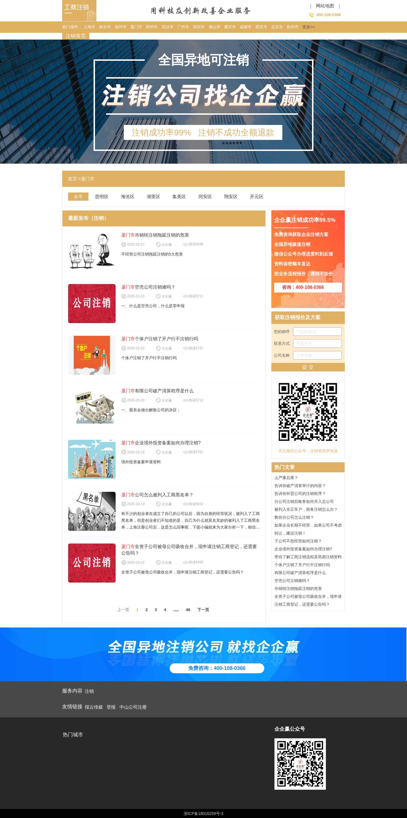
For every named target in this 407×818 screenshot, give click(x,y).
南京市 (105, 27)
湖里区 (153, 196)
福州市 (121, 27)
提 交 (308, 367)
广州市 (183, 27)
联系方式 (308, 343)
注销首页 (76, 36)
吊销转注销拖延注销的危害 (298, 589)
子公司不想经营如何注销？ (298, 542)
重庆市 (230, 27)
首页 (72, 178)
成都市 (246, 27)
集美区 (179, 196)
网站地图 (325, 5)
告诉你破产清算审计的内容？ (300, 486)
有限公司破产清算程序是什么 (300, 573)
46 (188, 609)
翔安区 (231, 196)
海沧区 (128, 196)
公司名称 (308, 355)
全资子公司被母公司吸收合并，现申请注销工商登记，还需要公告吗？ (308, 601)
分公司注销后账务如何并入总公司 (304, 502)
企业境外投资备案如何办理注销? (303, 550)
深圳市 (199, 27)
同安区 (205, 196)
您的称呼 (308, 331)
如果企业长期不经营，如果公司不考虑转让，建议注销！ (308, 530)
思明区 (102, 196)
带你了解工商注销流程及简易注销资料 (308, 557)
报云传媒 (94, 707)
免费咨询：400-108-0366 (216, 668)
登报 (111, 707)
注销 (89, 691)
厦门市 (136, 27)
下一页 (203, 609)
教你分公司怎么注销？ (294, 518)
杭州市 (292, 27)
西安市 (261, 27)
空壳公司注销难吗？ (292, 581)
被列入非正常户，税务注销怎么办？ (306, 510)
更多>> (308, 27)
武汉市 (168, 27)
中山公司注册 (133, 707)
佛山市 (214, 27)
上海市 (89, 27)
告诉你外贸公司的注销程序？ (300, 494)
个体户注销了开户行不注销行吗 (302, 565)
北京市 (277, 27)
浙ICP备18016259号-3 (203, 813)
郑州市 (152, 27)
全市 (78, 196)
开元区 (256, 196)
